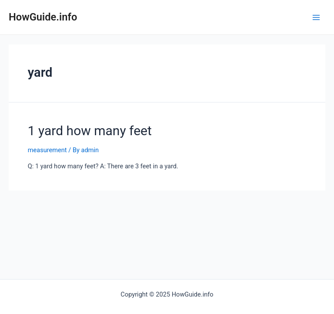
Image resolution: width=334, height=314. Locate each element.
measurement (47, 150)
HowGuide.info (43, 17)
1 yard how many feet (90, 130)
